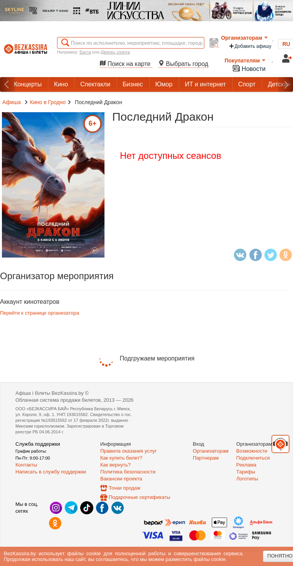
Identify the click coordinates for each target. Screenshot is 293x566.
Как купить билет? (121, 458)
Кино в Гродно (48, 102)
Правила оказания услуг (128, 451)
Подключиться (253, 458)
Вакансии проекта (121, 479)
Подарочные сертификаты (139, 497)
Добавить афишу (250, 46)
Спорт (247, 84)
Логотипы (247, 479)
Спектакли (95, 84)
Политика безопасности (127, 472)
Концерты (28, 84)
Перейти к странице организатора (39, 313)
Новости (248, 68)
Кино (61, 84)
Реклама (246, 465)
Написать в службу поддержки (50, 472)
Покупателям (245, 60)
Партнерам (206, 458)
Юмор (164, 84)
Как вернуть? (115, 465)
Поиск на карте (126, 64)
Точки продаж (124, 488)
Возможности (252, 451)
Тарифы (245, 472)
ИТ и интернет (205, 84)
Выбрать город (183, 64)
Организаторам (244, 38)
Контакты (26, 465)
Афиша (11, 102)
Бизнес (133, 84)
